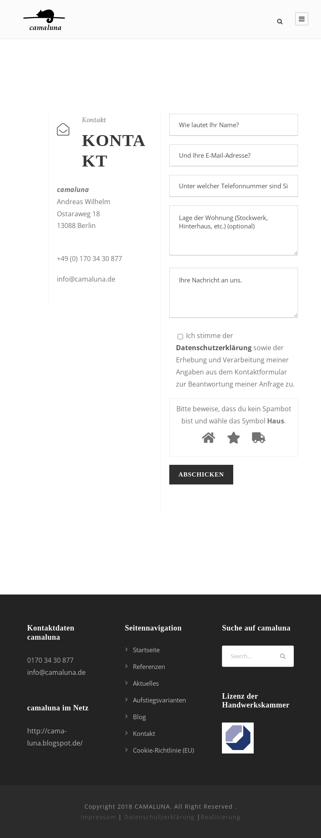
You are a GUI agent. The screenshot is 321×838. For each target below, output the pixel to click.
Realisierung (221, 817)
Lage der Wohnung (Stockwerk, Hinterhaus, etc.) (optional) (233, 230)
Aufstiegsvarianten (159, 700)
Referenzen (149, 666)
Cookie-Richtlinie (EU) (163, 750)
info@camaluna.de (56, 672)
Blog (139, 716)
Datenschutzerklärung (159, 817)
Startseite (146, 650)
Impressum (98, 817)
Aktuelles (146, 683)
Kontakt (144, 733)
